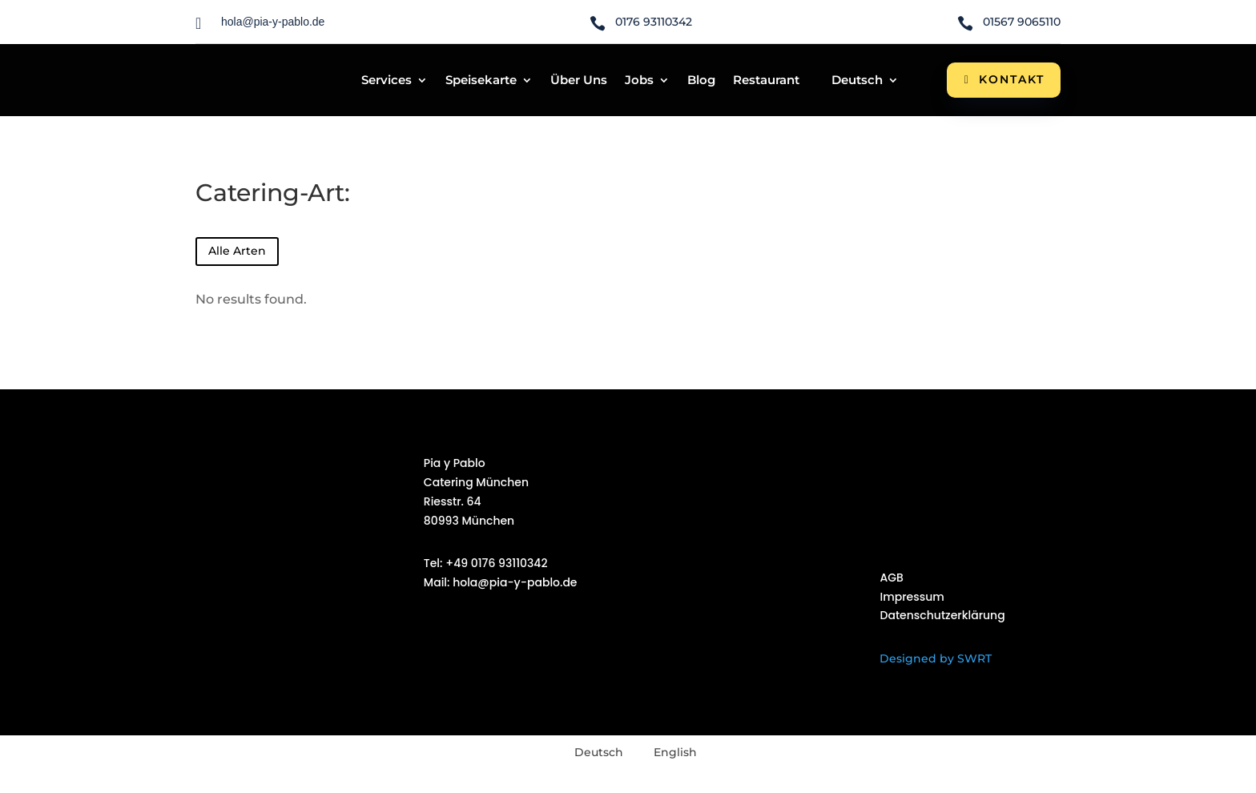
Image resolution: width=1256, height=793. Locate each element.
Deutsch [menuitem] (598, 752)
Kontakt (1012, 79)
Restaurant (766, 80)
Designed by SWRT (936, 658)
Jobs (639, 80)
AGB (891, 578)
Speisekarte (481, 80)
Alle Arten (237, 251)
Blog (701, 80)
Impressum (912, 597)
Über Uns (578, 80)
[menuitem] (858, 83)
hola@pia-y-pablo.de (514, 582)
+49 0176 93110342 (496, 563)
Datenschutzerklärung (942, 615)
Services (386, 80)
